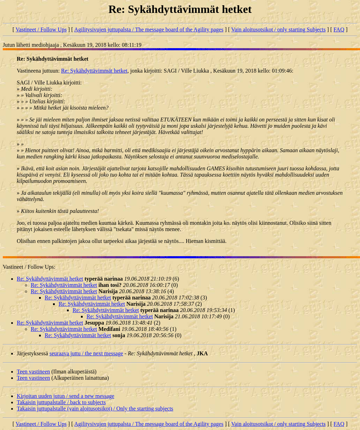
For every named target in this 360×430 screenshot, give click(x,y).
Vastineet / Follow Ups (41, 29)
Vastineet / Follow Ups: (29, 267)
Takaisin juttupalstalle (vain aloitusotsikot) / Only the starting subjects (95, 409)
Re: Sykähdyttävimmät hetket (94, 71)
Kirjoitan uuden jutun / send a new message (65, 396)
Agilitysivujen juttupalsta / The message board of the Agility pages (149, 29)
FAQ (338, 29)
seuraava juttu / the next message (86, 353)
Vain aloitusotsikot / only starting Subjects (278, 29)
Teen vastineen (33, 372)
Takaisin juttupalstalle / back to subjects (61, 402)
